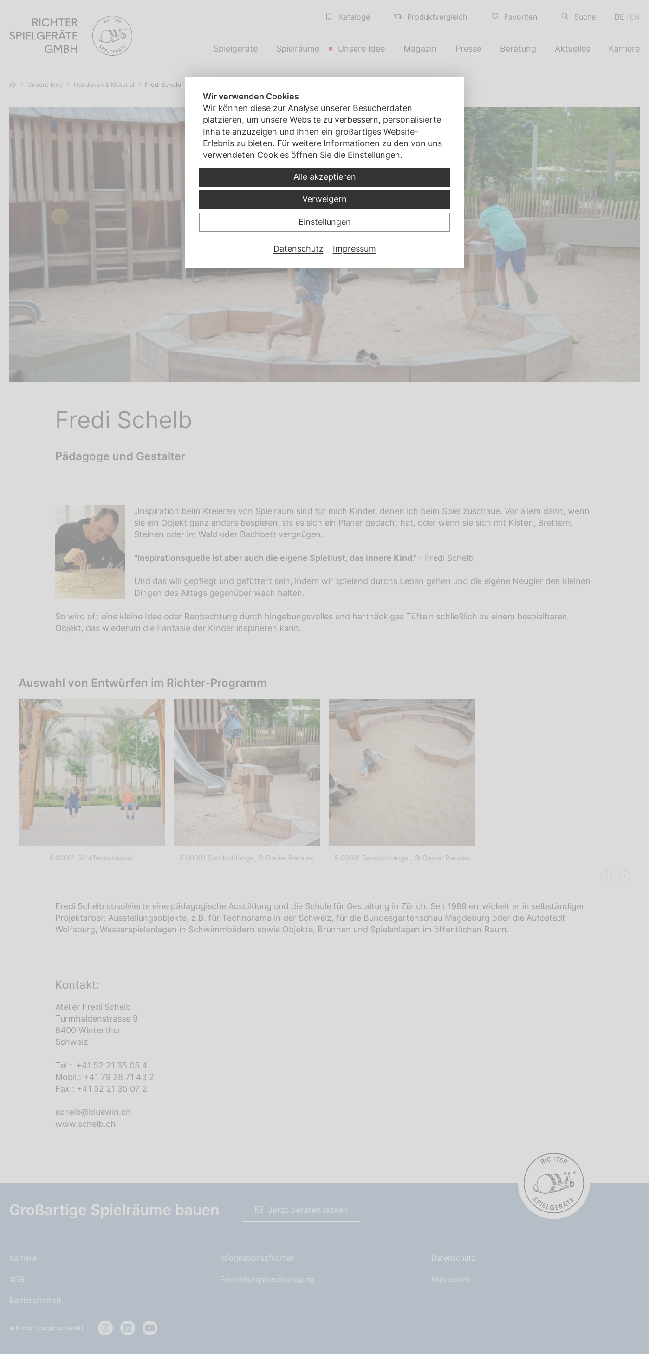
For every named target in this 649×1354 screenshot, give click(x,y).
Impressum (354, 249)
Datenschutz (298, 249)
